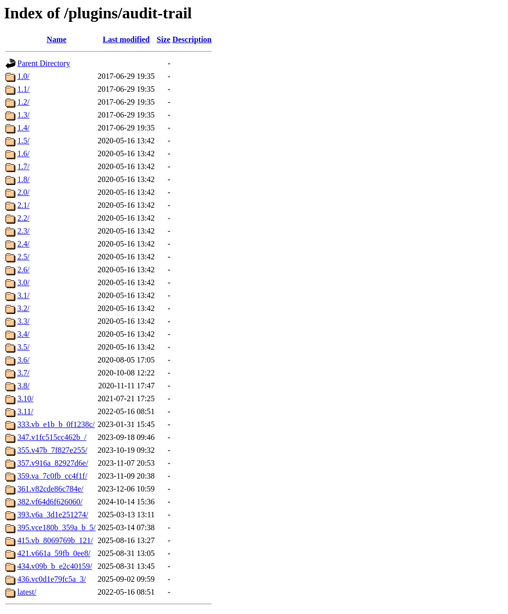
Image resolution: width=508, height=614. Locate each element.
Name (56, 39)
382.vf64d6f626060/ (49, 501)
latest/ (26, 592)
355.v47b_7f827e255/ (52, 450)
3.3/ (23, 321)
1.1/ (23, 89)
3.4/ (23, 334)
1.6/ (23, 153)
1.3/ (23, 115)
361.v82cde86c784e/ (50, 489)
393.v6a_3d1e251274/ (52, 514)
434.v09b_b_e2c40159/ (54, 566)
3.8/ (23, 385)
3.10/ (25, 398)
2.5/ (23, 256)
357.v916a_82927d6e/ (52, 463)
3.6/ (23, 360)
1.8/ (23, 179)
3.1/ (23, 295)
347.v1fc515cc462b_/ (51, 437)
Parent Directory (43, 63)
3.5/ (23, 347)
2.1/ (23, 205)
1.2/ (23, 102)
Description (191, 39)
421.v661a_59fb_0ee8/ (53, 553)
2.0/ (23, 192)
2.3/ (23, 231)
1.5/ (23, 140)
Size (164, 39)
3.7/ (23, 372)
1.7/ (23, 166)
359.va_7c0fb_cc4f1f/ (52, 476)
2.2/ (23, 218)
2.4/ (23, 244)
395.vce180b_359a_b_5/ (56, 527)
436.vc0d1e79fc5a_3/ (51, 579)
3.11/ (25, 411)
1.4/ (23, 127)
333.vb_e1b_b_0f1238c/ (56, 424)
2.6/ (23, 269)
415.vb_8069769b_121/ (55, 540)
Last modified (126, 39)
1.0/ (23, 76)
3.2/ (23, 308)
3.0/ (23, 282)
